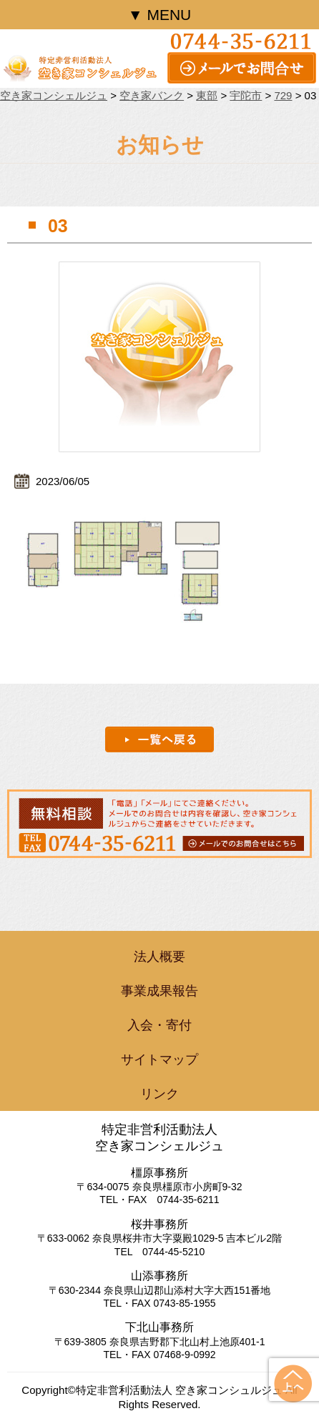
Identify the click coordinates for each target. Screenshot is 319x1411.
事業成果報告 (159, 991)
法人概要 (159, 956)
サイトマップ (159, 1059)
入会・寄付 (159, 1025)
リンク (159, 1094)
